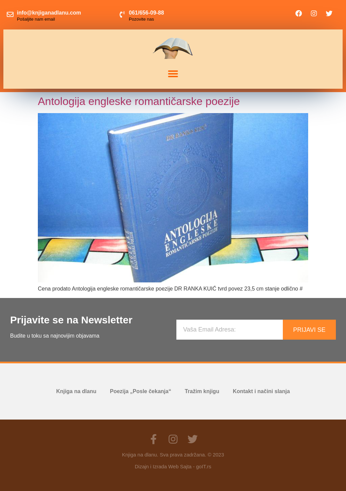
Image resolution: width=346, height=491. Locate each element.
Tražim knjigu (202, 391)
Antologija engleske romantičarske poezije (139, 101)
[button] (173, 74)
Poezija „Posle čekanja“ (140, 391)
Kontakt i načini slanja (261, 391)
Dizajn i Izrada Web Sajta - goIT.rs (173, 466)
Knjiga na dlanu (76, 391)
